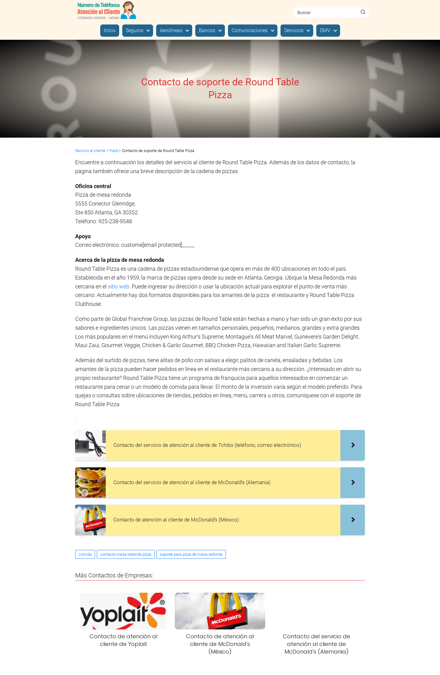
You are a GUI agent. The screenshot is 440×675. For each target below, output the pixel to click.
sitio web (118, 286)
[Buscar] (363, 12)
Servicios (293, 30)
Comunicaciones (250, 30)
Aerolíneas (171, 30)
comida (85, 554)
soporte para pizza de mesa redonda (191, 554)
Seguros (134, 30)
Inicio (110, 30)
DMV (325, 30)
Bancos (207, 30)
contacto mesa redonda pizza (125, 554)
